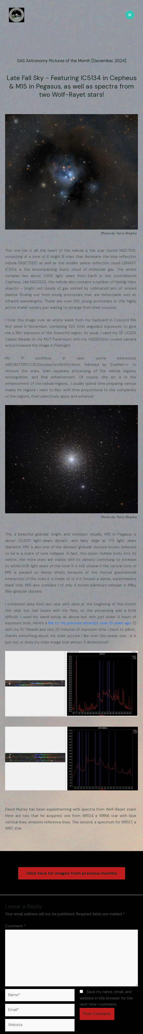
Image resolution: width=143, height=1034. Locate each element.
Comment (15, 926)
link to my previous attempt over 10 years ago (89, 623)
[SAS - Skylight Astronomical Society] (16, 15)
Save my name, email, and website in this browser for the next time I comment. (106, 998)
